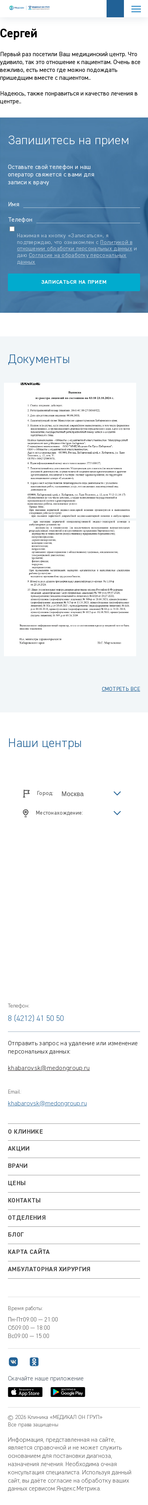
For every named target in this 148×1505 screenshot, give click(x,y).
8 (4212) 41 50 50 (36, 1018)
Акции (19, 1149)
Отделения (27, 1218)
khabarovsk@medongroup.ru (49, 1068)
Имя (13, 205)
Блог (16, 1235)
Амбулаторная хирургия (49, 1269)
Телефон (20, 220)
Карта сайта (29, 1252)
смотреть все (121, 689)
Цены (17, 1183)
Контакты (24, 1201)
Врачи (18, 1166)
